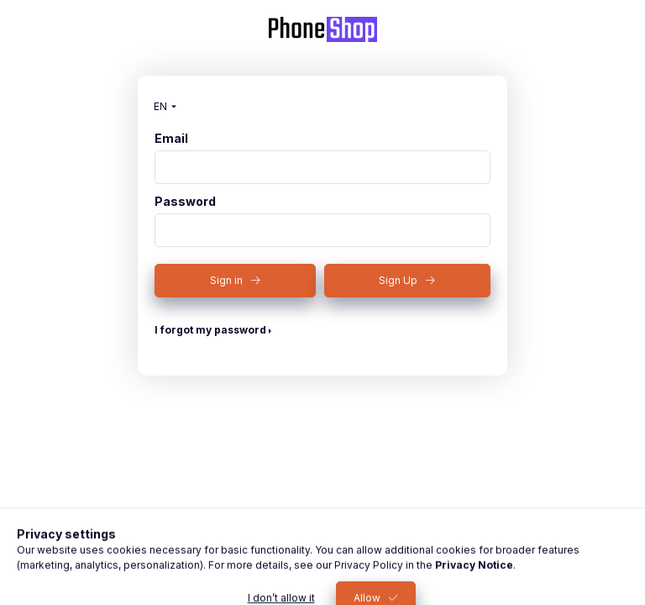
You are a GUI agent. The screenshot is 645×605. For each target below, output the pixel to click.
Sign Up (398, 280)
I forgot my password (210, 330)
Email (171, 138)
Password (185, 201)
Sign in (226, 280)
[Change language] (161, 106)
